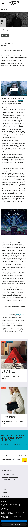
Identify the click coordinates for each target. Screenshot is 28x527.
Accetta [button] (20, 521)
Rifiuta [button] (7, 521)
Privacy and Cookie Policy (8, 474)
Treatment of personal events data (10, 477)
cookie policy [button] (3, 508)
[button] (26, 500)
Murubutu (20, 100)
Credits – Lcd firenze (6, 484)
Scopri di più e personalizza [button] (14, 524)
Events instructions (6, 475)
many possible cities (6, 29)
